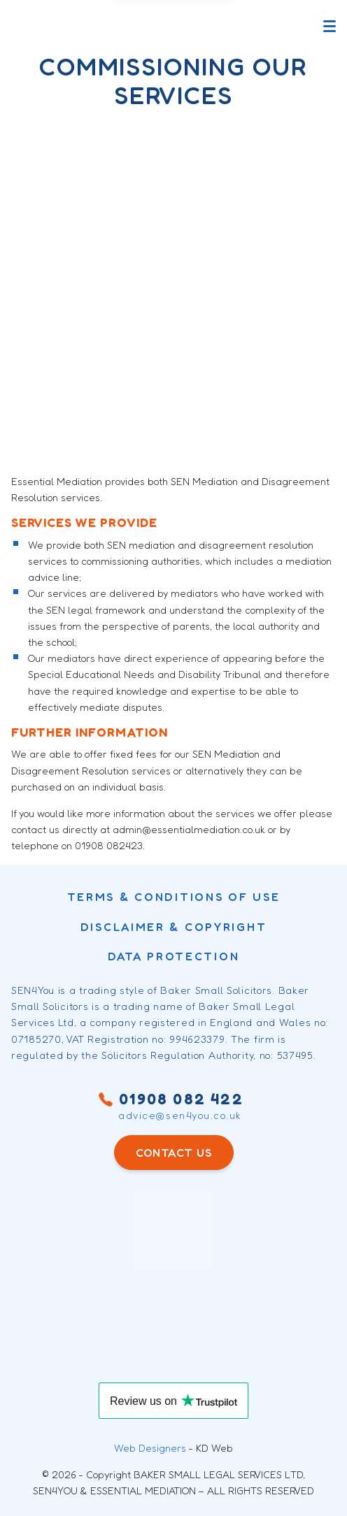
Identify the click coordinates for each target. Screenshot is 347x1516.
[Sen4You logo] (59, 26)
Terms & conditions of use (174, 897)
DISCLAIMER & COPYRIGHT (173, 927)
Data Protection (174, 956)
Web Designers (150, 1448)
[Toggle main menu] (329, 26)
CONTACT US (174, 1153)
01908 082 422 (173, 1099)
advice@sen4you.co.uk (180, 1115)
